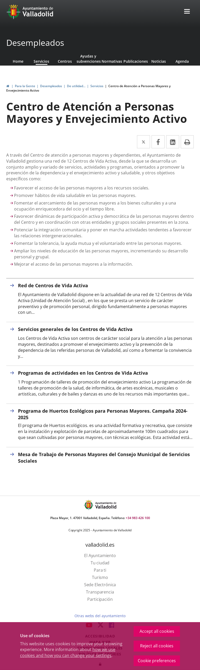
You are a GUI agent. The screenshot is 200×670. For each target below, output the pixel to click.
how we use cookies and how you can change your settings (67, 652)
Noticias (158, 61)
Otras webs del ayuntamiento (99, 615)
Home (18, 61)
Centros (65, 61)
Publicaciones (135, 61)
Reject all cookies (156, 646)
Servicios (41, 61)
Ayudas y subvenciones (88, 59)
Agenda (182, 61)
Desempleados (35, 42)
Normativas (112, 61)
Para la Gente (25, 86)
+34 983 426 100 (138, 518)
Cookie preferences (157, 660)
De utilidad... (76, 86)
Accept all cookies (157, 631)
